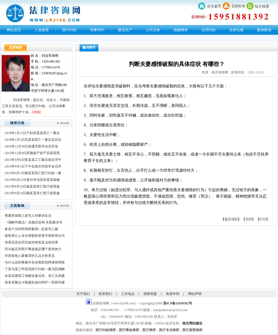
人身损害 (41, 30)
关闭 (248, 219)
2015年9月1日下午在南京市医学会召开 (33, 166)
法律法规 (236, 30)
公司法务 (153, 30)
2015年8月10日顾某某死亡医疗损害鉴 (32, 193)
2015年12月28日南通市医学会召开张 (31, 146)
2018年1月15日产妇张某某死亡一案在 (32, 133)
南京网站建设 (192, 323)
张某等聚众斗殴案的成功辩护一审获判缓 (35, 282)
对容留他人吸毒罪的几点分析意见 (30, 256)
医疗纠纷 (69, 30)
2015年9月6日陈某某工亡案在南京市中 (33, 160)
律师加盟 (150, 294)
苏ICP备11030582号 (177, 303)
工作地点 (128, 294)
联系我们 (105, 294)
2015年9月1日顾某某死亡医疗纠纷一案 (33, 173)
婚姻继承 (180, 30)
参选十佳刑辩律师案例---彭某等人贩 (31, 229)
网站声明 (195, 294)
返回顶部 (231, 219)
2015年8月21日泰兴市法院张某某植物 (32, 180)
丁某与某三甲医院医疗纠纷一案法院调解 (35, 269)
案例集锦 (264, 30)
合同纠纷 (208, 30)
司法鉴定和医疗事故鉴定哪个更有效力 (33, 249)
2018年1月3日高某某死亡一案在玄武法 (33, 140)
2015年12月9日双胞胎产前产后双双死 (32, 153)
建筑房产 (125, 30)
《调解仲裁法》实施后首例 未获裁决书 (33, 222)
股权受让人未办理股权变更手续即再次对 (35, 236)
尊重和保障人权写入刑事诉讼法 (28, 216)
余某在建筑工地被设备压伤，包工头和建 (35, 276)
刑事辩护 (97, 30)
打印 (262, 219)
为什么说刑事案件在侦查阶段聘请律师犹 (35, 262)
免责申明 (172, 294)
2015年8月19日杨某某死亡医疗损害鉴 (32, 186)
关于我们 (83, 294)
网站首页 (14, 30)
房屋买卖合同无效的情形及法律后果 (31, 242)
